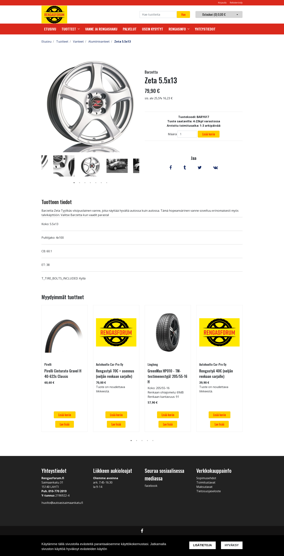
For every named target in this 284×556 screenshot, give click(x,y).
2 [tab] (79, 182)
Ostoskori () (213, 14)
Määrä (172, 134)
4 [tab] (90, 182)
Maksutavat (204, 487)
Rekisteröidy (236, 2)
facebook (151, 486)
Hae (183, 14)
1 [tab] (74, 182)
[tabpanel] (90, 166)
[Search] (158, 14)
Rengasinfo (177, 29)
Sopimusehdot (206, 478)
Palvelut (130, 29)
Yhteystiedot (205, 29)
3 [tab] (85, 182)
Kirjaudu (222, 2)
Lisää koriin (208, 134)
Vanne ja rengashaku (101, 29)
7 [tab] (106, 182)
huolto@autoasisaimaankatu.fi (62, 503)
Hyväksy (232, 545)
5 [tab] (96, 182)
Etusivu (50, 29)
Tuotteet (69, 29)
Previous (39, 171)
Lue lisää (64, 424)
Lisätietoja (202, 545)
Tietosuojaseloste (208, 491)
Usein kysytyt (152, 29)
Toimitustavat (205, 482)
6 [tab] (101, 182)
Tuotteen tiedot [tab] (56, 202)
